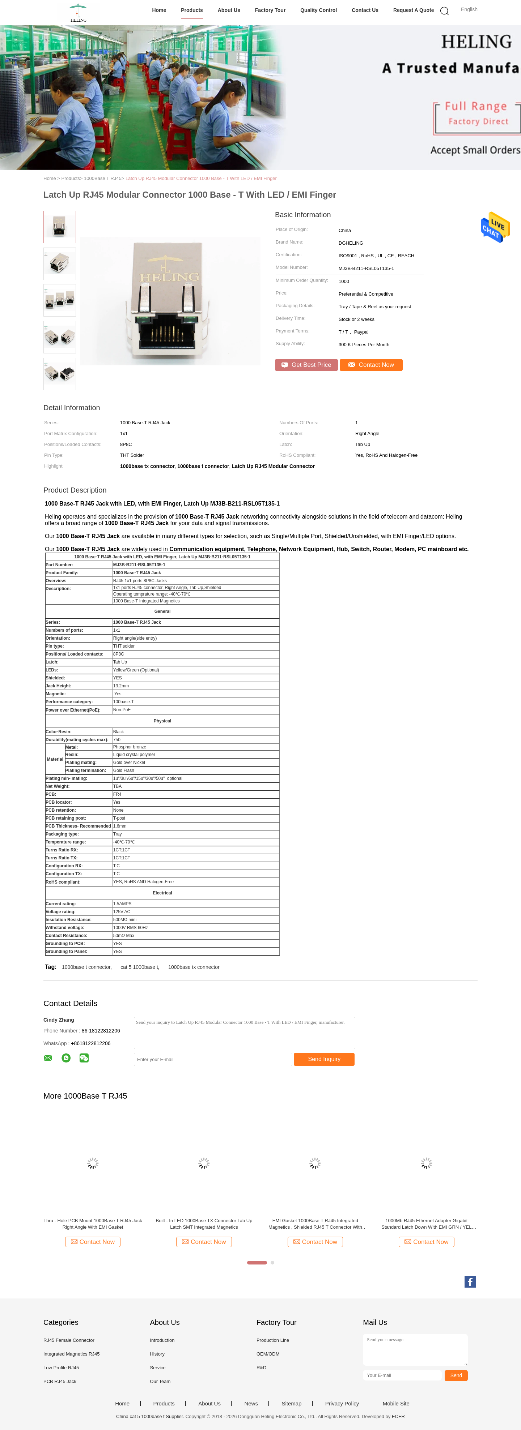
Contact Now (371, 364)
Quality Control (318, 10)
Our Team (160, 1381)
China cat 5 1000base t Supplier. (151, 1416)
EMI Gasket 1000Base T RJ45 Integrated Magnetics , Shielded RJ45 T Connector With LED (315, 1224)
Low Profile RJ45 (61, 1367)
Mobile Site (396, 1403)
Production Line (273, 1340)
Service (157, 1367)
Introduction (162, 1340)
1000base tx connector (194, 967)
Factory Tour (270, 10)
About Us (229, 10)
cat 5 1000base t (139, 967)
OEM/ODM (268, 1354)
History (157, 1354)
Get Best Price (306, 364)
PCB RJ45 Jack (59, 1381)
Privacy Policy (342, 1403)
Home (159, 10)
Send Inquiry (324, 1059)
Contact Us (365, 10)
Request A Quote (413, 10)
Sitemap (291, 1403)
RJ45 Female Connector (68, 1340)
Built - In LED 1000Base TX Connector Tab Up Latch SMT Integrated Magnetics (204, 1224)
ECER (398, 1416)
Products (192, 10)
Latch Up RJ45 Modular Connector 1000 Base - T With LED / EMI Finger (201, 178)
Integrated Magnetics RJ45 (71, 1354)
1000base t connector (86, 967)
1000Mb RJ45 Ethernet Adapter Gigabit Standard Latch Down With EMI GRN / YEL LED (426, 1224)
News (251, 1403)
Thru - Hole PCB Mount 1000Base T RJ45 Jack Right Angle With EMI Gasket (92, 1224)
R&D (261, 1367)
